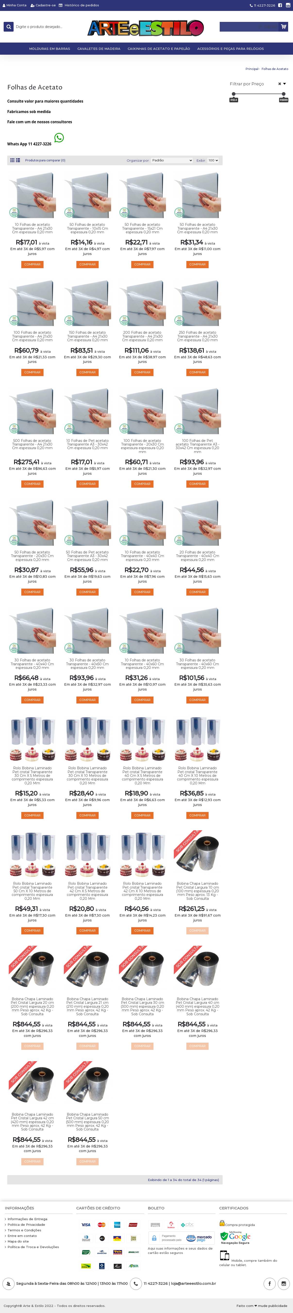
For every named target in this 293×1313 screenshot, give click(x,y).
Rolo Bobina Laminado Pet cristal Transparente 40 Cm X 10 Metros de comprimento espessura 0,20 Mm (197, 775)
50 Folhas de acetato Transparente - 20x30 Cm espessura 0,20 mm (32, 556)
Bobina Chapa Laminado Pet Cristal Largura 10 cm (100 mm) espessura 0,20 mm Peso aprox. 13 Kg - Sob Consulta (197, 891)
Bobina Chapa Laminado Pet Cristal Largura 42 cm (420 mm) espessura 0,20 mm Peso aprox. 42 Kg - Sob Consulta (32, 1122)
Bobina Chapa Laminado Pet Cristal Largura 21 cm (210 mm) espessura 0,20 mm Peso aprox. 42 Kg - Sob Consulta (87, 1006)
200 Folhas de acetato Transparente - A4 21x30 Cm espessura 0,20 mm (142, 336)
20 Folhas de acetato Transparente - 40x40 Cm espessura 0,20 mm (197, 556)
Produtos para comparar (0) (47, 160)
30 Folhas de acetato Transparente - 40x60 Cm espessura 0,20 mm (197, 664)
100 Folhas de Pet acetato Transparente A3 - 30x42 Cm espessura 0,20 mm (197, 446)
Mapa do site (17, 1241)
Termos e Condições (23, 1230)
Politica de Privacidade (25, 1225)
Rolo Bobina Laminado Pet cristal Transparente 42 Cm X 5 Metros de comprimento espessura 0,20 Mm (87, 891)
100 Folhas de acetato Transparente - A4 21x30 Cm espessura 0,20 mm (32, 336)
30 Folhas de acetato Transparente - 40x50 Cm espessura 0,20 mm (87, 664)
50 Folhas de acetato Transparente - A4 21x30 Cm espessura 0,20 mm (197, 228)
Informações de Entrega (26, 1219)
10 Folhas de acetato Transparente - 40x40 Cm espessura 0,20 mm (142, 556)
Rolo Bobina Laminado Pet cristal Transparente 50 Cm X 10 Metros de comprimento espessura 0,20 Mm (32, 891)
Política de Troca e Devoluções (32, 1247)
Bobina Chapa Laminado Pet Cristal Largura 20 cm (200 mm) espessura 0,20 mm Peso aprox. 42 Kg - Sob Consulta (32, 1006)
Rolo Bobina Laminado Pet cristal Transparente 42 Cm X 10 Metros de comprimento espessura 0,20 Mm (142, 891)
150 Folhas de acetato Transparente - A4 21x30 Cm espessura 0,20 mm (87, 336)
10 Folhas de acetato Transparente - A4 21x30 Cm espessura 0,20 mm (32, 228)
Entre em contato (21, 1236)
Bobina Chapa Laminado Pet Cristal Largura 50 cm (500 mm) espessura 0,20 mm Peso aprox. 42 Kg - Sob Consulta (87, 1122)
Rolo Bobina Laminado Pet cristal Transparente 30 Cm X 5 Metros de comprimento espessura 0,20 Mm (32, 775)
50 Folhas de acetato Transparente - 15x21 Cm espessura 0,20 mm (142, 228)
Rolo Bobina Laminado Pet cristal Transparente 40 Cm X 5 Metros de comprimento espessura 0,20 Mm (142, 775)
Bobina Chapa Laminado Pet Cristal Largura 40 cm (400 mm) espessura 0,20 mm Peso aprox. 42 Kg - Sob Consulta (197, 1006)
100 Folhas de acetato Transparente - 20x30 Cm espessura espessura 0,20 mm (142, 446)
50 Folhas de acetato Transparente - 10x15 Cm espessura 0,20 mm (87, 228)
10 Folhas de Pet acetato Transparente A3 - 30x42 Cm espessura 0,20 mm (87, 444)
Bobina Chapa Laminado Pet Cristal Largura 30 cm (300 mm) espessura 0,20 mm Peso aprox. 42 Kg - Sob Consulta (142, 1006)
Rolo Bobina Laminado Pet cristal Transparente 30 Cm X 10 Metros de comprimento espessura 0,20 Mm (87, 775)
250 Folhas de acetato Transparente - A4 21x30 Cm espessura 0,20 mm (197, 336)
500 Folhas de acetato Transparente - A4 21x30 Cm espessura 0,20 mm (32, 444)
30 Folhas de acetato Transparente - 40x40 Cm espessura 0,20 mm (32, 664)
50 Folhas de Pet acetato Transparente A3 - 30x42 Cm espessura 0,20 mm (87, 556)
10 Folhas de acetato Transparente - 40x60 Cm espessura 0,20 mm (142, 664)
